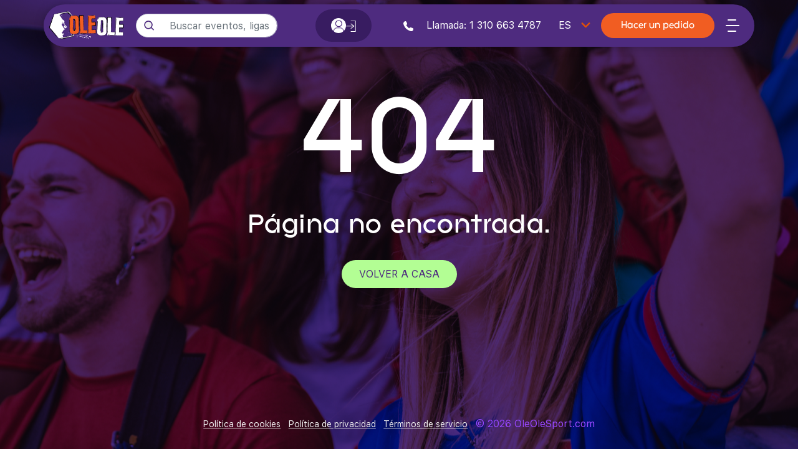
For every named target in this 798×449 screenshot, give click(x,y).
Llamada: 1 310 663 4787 (472, 25)
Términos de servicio (425, 424)
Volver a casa (399, 274)
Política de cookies (242, 424)
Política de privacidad (332, 424)
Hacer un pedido (658, 26)
